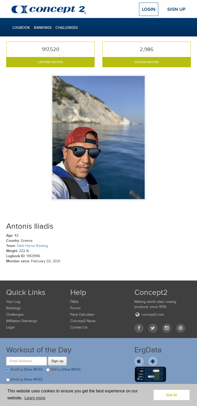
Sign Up (176, 9)
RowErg (24, 369)
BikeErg (24, 379)
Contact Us (79, 327)
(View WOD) (33, 369)
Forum (75, 308)
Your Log (13, 302)
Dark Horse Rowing (32, 246)
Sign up (57, 361)
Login (148, 9)
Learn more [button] (34, 398)
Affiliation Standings (21, 321)
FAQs (74, 302)
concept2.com (149, 314)
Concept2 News (83, 321)
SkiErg (63, 369)
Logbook (21, 27)
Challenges (66, 27)
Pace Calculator (82, 314)
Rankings (43, 27)
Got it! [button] (171, 395)
